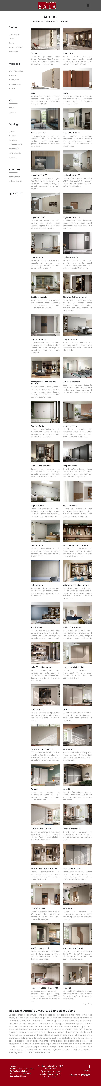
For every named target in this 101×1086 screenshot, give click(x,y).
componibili (14, 149)
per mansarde (15, 153)
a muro (12, 131)
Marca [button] (13, 27)
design (12, 108)
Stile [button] (11, 100)
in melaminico (15, 84)
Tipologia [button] (14, 124)
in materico (14, 80)
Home (36, 21)
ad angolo (13, 140)
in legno (12, 75)
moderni (12, 112)
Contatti (86, 1070)
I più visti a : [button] (15, 193)
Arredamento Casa (50, 21)
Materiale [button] (15, 64)
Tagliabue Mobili (15, 47)
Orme (11, 43)
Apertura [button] (14, 169)
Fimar (11, 39)
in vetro (12, 88)
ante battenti (14, 177)
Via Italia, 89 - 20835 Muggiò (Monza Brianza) (50, 1072)
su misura (13, 157)
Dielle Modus (14, 34)
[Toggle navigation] (88, 5)
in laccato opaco (16, 71)
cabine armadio (15, 144)
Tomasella (13, 52)
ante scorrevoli (15, 181)
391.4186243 (52, 1077)
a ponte (12, 136)
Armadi (64, 21)
